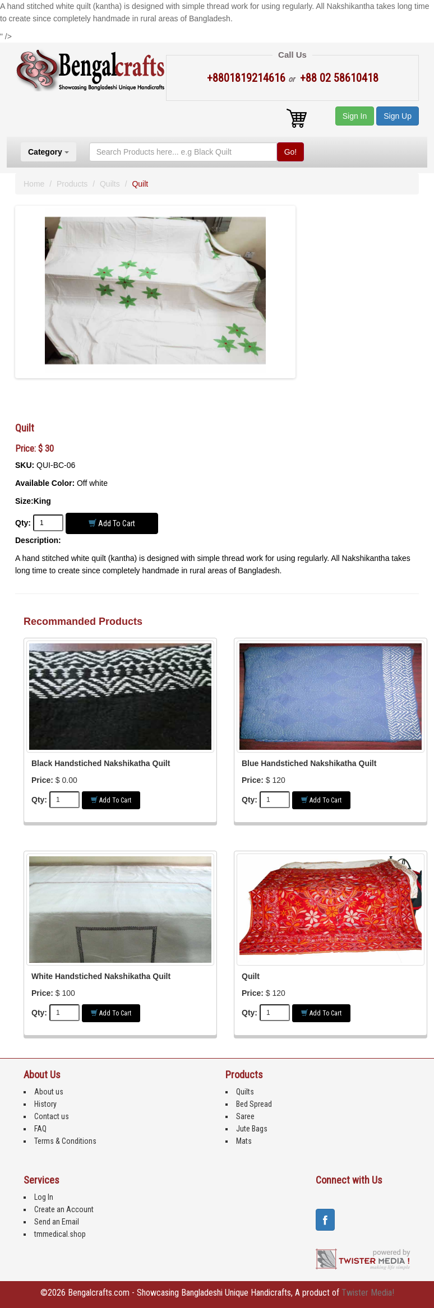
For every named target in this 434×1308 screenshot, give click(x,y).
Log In (43, 1197)
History (45, 1104)
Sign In (355, 116)
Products (72, 183)
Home (34, 183)
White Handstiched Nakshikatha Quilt (100, 976)
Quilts (110, 183)
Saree (245, 1116)
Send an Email (56, 1221)
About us (48, 1091)
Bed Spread (254, 1104)
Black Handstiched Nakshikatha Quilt (100, 763)
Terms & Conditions (65, 1141)
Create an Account (64, 1209)
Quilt (251, 976)
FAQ (40, 1128)
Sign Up (398, 116)
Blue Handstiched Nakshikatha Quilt (309, 763)
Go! (290, 151)
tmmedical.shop (60, 1234)
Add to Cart (112, 523)
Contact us (51, 1116)
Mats (244, 1141)
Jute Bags (251, 1128)
